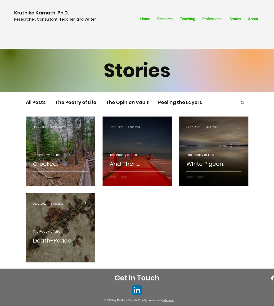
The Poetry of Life (75, 102)
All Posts (36, 102)
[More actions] (87, 127)
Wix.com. (168, 300)
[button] (242, 102)
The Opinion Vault (127, 102)
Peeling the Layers (180, 102)
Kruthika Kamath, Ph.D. (42, 12)
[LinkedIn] (137, 290)
